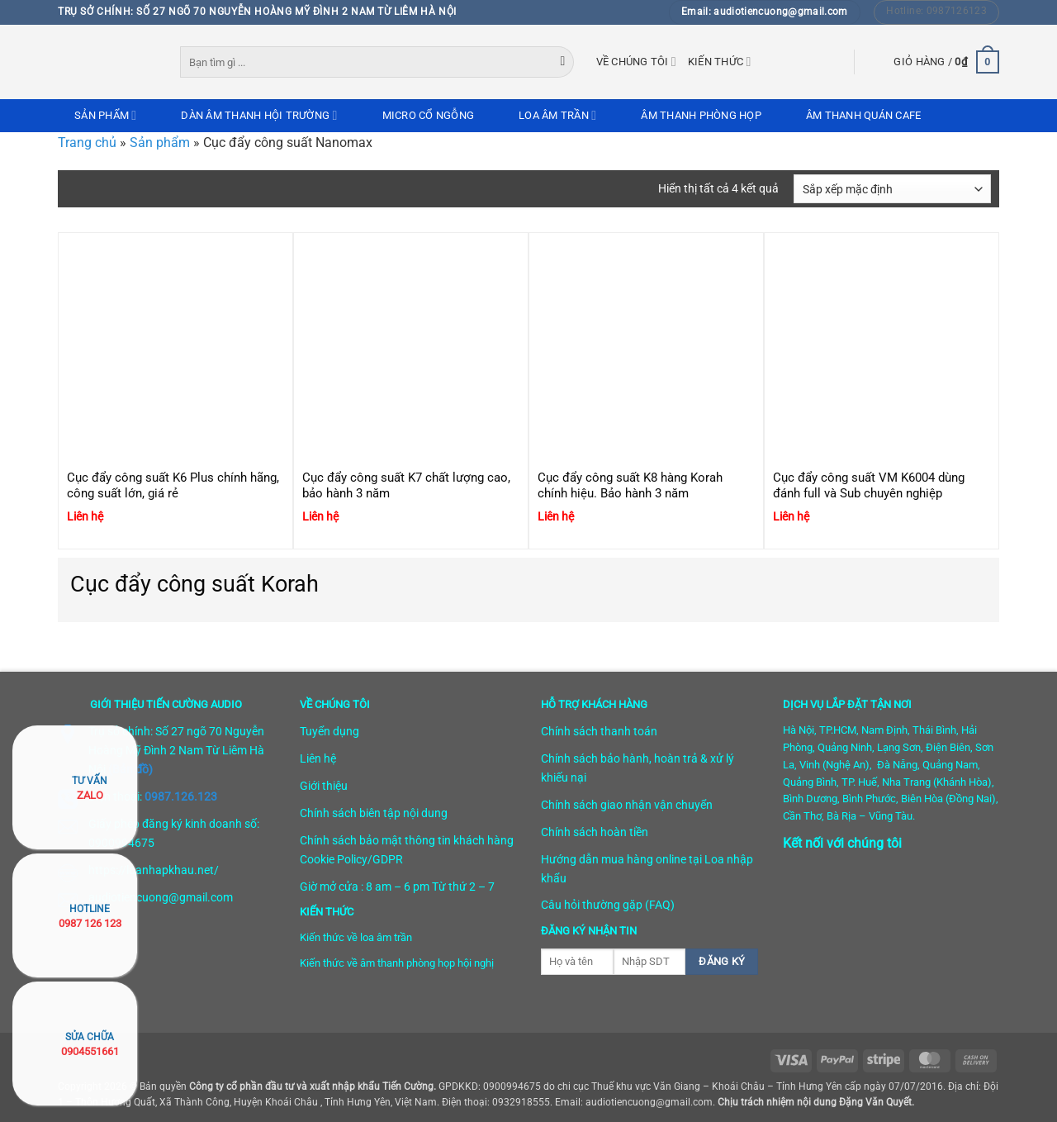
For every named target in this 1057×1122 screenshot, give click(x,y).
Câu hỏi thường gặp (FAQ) (608, 904)
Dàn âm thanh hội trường (259, 115)
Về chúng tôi (636, 61)
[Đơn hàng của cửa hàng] (892, 188)
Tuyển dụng (329, 731)
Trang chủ (87, 142)
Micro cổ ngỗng (428, 115)
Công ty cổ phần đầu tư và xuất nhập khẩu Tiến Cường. (312, 1086)
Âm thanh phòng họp (701, 115)
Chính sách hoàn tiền (594, 832)
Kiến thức (719, 61)
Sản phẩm (105, 115)
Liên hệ (318, 758)
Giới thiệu (324, 785)
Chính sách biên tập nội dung (374, 813)
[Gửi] (563, 62)
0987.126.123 (181, 796)
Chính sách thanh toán (599, 731)
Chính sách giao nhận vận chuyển (627, 804)
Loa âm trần (557, 115)
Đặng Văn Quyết (875, 1102)
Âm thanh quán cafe (864, 115)
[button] (946, 62)
